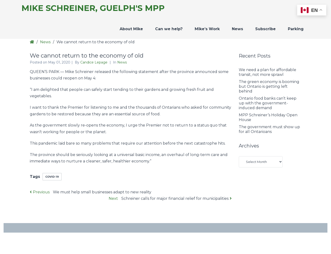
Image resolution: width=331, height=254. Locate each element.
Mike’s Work (207, 29)
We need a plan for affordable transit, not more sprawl (267, 72)
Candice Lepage (94, 62)
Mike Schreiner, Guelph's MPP (93, 8)
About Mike (131, 29)
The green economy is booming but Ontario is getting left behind (269, 86)
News (237, 29)
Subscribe (265, 29)
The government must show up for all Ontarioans (269, 129)
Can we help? (169, 29)
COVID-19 (52, 176)
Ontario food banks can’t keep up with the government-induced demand (267, 103)
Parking (296, 29)
